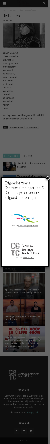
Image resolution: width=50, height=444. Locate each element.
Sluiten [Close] (47, 178)
